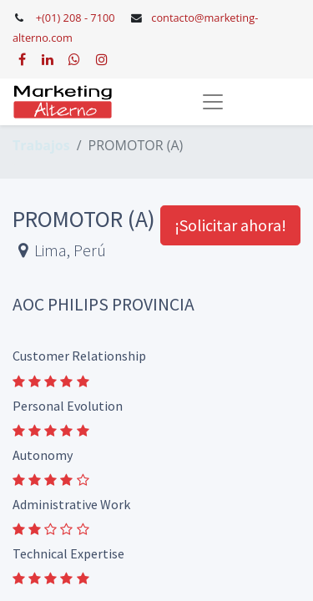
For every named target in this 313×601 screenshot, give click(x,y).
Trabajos (41, 145)
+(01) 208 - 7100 (75, 17)
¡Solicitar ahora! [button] (230, 225)
